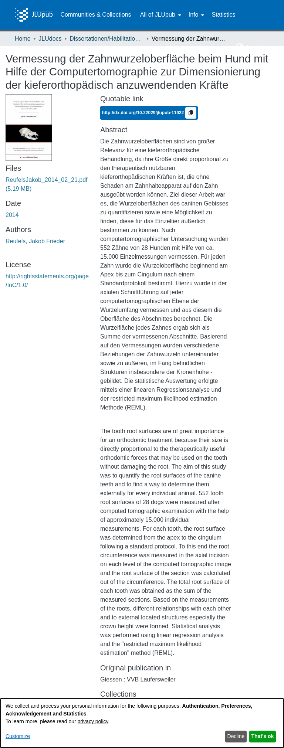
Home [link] (23, 38)
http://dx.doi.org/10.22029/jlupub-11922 (143, 112)
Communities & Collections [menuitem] (95, 14)
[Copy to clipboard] (190, 113)
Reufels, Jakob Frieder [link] (35, 241)
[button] (240, 47)
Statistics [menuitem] (223, 14)
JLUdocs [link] (49, 38)
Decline (236, 736)
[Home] (33, 14)
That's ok (262, 736)
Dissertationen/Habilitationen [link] (106, 38)
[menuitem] (160, 15)
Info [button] (194, 14)
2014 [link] (12, 215)
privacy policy (93, 721)
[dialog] (142, 723)
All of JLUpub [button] (157, 14)
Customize (18, 736)
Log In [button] (256, 47)
